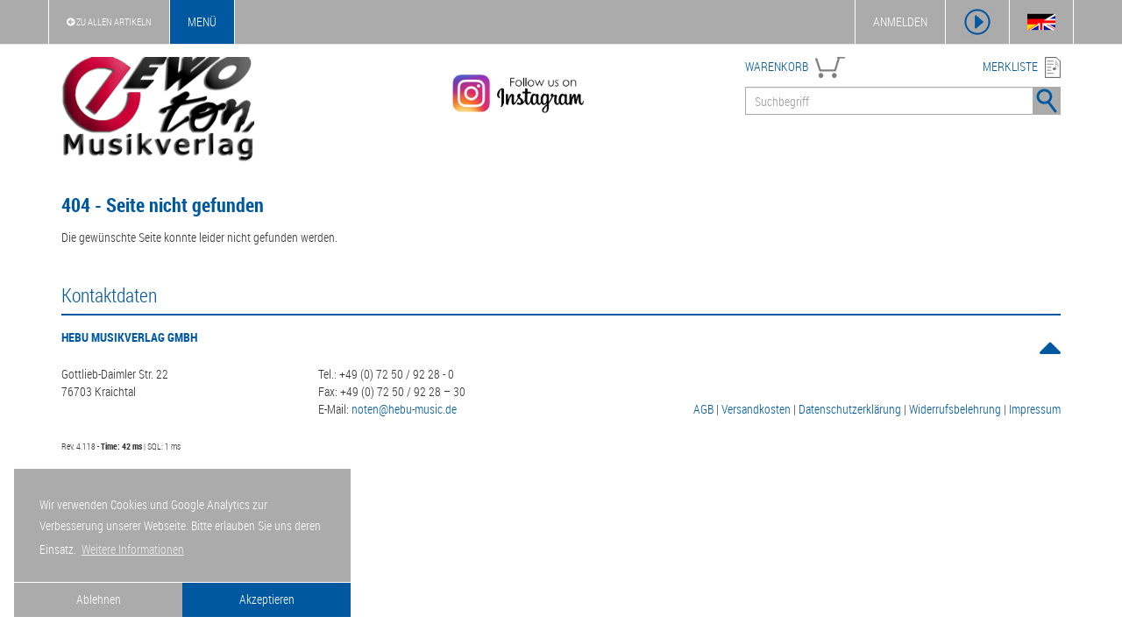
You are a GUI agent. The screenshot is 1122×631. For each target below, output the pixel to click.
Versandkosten (756, 409)
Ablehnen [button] (98, 599)
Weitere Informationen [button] (133, 549)
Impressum (1035, 409)
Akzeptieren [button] (267, 599)
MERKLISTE (1010, 66)
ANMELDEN (900, 21)
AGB (703, 409)
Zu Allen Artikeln (109, 21)
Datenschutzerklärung (850, 409)
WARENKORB (776, 66)
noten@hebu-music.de (404, 409)
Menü (202, 21)
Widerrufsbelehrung (955, 409)
